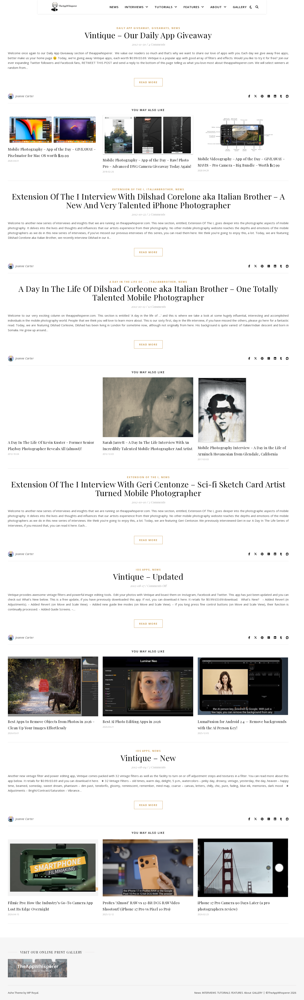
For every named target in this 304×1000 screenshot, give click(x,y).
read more (148, 82)
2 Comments (156, 214)
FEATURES (191, 7)
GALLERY (240, 7)
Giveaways (160, 28)
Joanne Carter (24, 96)
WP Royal (32, 992)
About (216, 7)
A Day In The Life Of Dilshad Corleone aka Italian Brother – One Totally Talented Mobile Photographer (148, 292)
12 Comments (157, 307)
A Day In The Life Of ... (128, 282)
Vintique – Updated (148, 576)
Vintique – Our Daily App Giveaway (148, 35)
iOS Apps (143, 569)
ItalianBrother (159, 189)
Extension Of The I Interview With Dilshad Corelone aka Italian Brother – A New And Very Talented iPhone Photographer (148, 200)
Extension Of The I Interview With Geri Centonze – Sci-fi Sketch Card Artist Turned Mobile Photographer (148, 488)
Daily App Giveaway (133, 28)
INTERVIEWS (134, 7)
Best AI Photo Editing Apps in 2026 (132, 721)
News (114, 7)
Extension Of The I (128, 189)
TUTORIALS (164, 7)
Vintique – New (148, 758)
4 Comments (156, 44)
